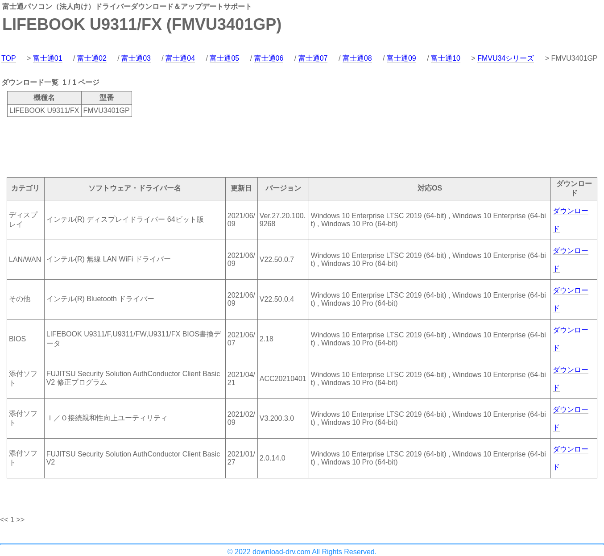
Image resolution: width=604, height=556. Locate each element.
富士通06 (269, 58)
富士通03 (136, 58)
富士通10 (445, 58)
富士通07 (313, 58)
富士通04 (180, 58)
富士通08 (357, 58)
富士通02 (92, 58)
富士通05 (224, 58)
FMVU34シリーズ (505, 58)
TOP (8, 58)
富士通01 (47, 58)
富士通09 (401, 58)
